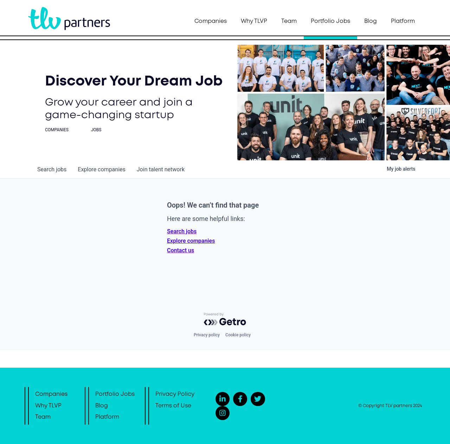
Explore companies (191, 240)
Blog (370, 21)
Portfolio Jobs (330, 21)
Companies (210, 21)
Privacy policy (207, 334)
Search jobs (182, 231)
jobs (51, 169)
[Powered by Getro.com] (225, 319)
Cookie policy (238, 334)
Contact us (180, 250)
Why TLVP (254, 21)
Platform (403, 21)
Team (289, 21)
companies (101, 169)
